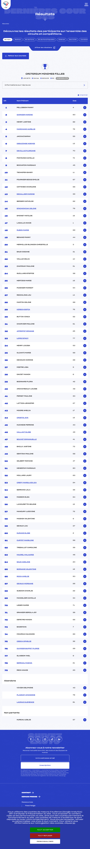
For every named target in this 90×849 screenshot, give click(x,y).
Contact (26, 793)
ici (64, 775)
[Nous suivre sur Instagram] (45, 739)
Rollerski (61, 39)
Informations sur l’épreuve (45, 85)
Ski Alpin (7, 39)
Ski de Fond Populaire (46, 39)
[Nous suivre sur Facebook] (31, 739)
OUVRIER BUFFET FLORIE (28, 648)
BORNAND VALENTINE (26, 569)
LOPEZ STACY (22, 338)
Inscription (45, 765)
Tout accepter (45, 830)
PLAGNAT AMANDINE (26, 695)
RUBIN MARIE (23, 230)
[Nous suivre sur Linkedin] (59, 739)
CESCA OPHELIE (24, 641)
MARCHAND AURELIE (26, 129)
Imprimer (83, 95)
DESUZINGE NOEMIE (26, 143)
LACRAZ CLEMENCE (25, 702)
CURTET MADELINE (25, 540)
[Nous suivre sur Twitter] (38, 739)
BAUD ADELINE (23, 562)
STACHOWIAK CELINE (26, 208)
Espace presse (29, 797)
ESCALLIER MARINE (26, 194)
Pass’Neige (30, 805)
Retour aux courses (15, 56)
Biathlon (18, 39)
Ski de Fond (29, 39)
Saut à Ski (73, 39)
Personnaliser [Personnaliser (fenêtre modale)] (45, 841)
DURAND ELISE (23, 533)
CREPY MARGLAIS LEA (27, 482)
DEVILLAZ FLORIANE (26, 151)
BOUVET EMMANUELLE (27, 439)
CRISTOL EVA (22, 418)
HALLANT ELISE (24, 432)
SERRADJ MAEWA (24, 663)
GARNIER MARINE (25, 115)
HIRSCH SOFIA (23, 309)
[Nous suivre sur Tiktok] (52, 739)
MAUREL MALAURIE (25, 555)
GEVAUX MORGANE (25, 583)
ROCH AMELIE (23, 576)
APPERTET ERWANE (25, 331)
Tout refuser (45, 835)
